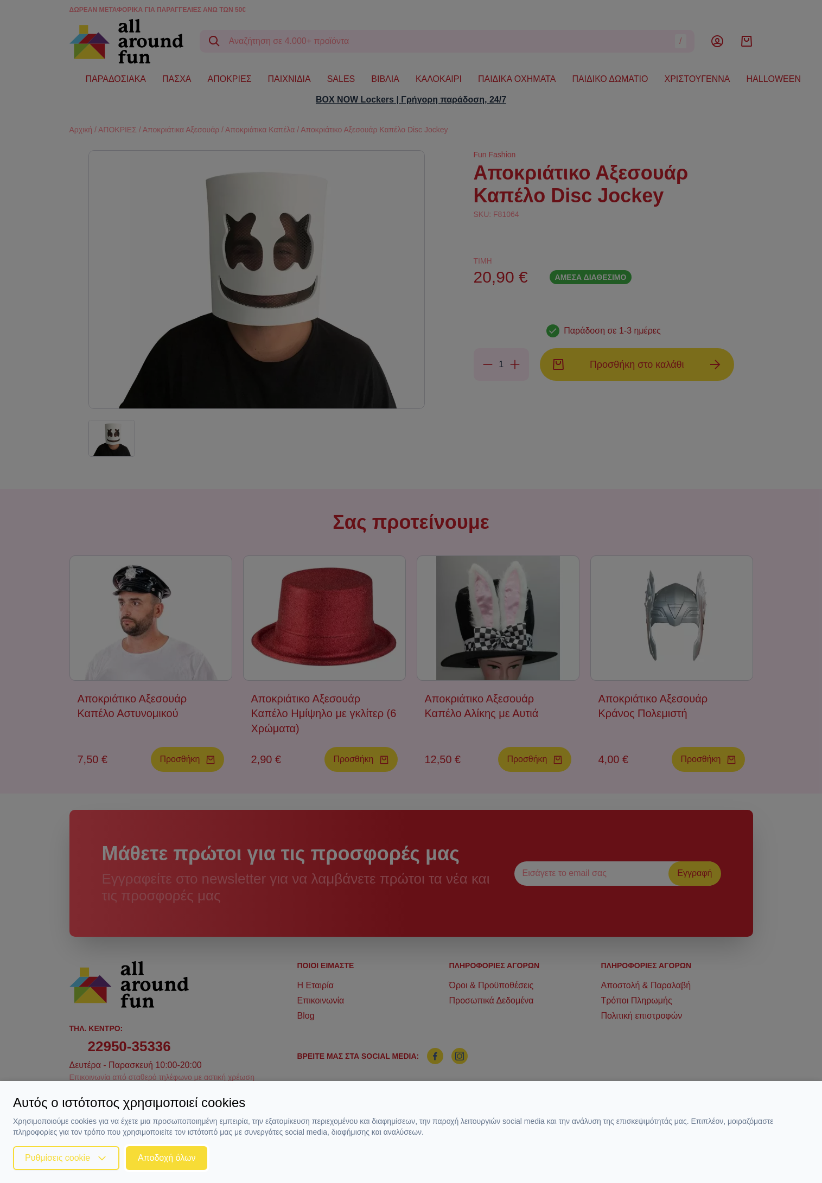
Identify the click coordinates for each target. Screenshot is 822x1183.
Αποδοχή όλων (166, 1157)
